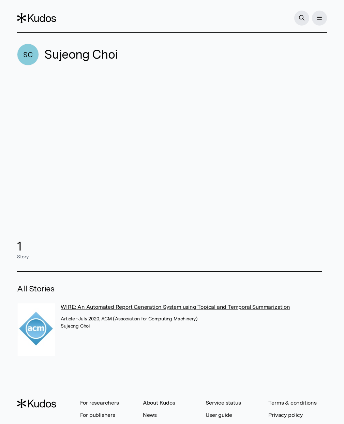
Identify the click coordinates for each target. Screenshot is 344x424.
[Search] (301, 18)
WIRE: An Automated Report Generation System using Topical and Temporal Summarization (175, 307)
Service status (223, 402)
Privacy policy (285, 415)
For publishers (97, 415)
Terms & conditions (292, 402)
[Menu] (319, 18)
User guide (219, 415)
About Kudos (159, 402)
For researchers (99, 402)
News (150, 415)
